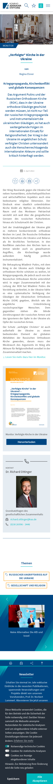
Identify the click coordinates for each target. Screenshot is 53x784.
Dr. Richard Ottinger (19, 472)
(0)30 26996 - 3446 (18, 524)
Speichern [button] (13, 778)
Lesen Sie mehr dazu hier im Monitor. (24, 357)
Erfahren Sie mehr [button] (23, 740)
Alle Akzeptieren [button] (40, 778)
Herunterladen (26, 442)
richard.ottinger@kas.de (21, 519)
